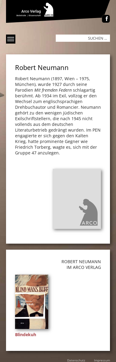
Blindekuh (25, 334)
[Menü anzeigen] (10, 39)
